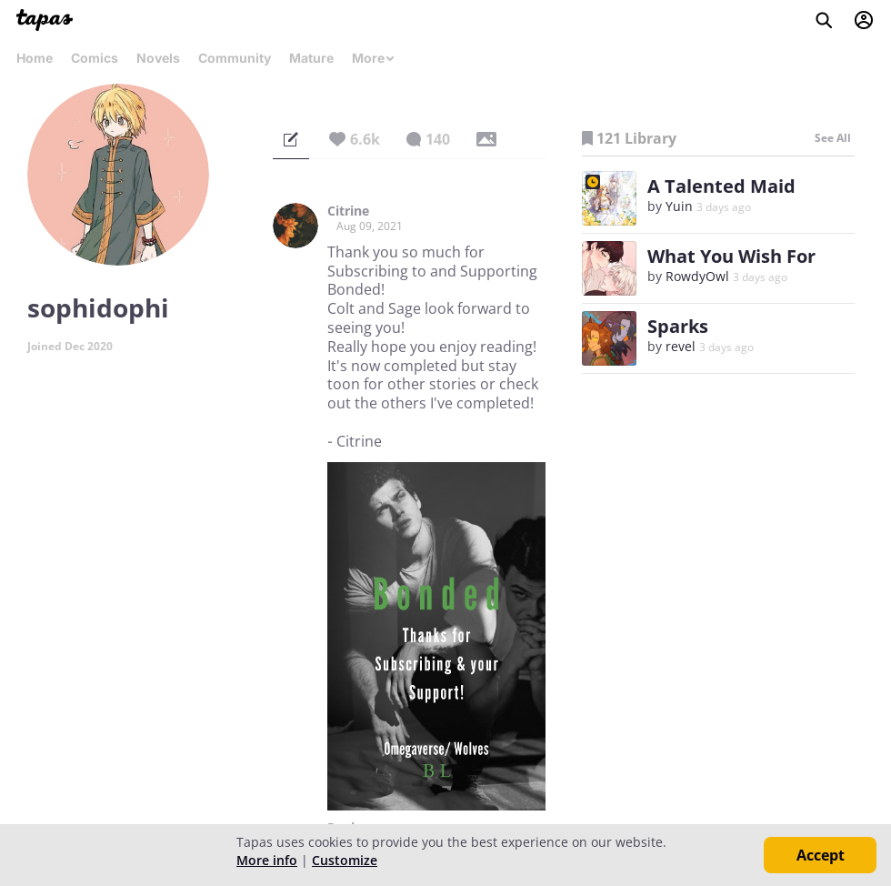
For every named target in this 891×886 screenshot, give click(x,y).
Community (234, 57)
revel (681, 346)
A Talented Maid (721, 186)
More (373, 57)
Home (34, 57)
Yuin (681, 206)
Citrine (348, 211)
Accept (820, 855)
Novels (158, 57)
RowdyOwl (697, 276)
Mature (311, 57)
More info (266, 860)
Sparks (677, 326)
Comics (94, 57)
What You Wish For (731, 256)
